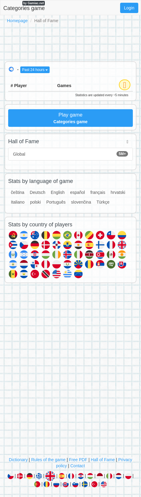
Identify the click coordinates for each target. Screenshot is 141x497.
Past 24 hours (35, 70)
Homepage (17, 20)
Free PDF (78, 459)
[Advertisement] (70, 41)
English (58, 192)
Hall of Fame (103, 459)
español (77, 192)
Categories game (24, 6)
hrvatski (118, 192)
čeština (17, 192)
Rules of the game (48, 459)
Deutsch (37, 192)
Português (56, 202)
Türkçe (103, 202)
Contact (77, 465)
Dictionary (18, 459)
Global (70, 154)
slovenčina (81, 202)
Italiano (18, 202)
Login (129, 7)
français (97, 192)
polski (35, 202)
